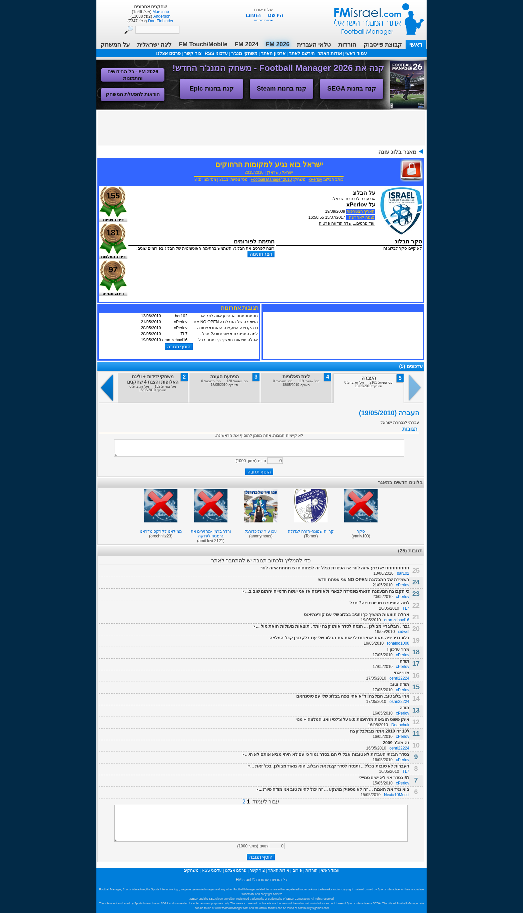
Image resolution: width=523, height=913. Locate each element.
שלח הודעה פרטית (335, 223)
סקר (361, 531)
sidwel (403, 631)
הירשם (275, 15)
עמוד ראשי (375, 16)
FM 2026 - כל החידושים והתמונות (132, 75)
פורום (297, 870)
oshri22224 (399, 678)
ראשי (415, 44)
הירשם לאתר (302, 53)
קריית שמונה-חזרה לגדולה (311, 531)
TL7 (405, 608)
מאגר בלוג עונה (397, 152)
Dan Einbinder (160, 21)
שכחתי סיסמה (264, 20)
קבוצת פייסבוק (383, 44)
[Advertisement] (261, 128)
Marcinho (160, 11)
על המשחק (115, 44)
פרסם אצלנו (168, 53)
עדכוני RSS (216, 53)
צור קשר (192, 53)
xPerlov (315, 179)
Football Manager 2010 (271, 179)
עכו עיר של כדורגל (261, 531)
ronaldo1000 (398, 643)
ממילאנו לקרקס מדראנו (161, 531)
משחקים (190, 870)
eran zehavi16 (396, 620)
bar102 (403, 573)
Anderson (161, 16)
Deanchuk (400, 725)
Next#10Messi (396, 794)
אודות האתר (330, 53)
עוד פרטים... (364, 223)
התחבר (253, 15)
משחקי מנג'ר (244, 53)
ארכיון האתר (273, 53)
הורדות (347, 44)
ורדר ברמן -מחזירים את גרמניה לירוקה (211, 533)
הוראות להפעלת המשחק (133, 94)
